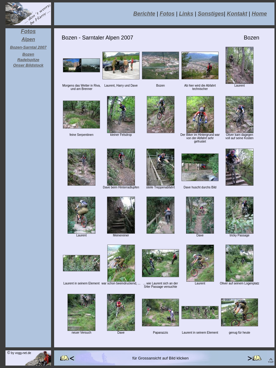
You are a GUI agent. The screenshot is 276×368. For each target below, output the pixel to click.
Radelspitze (28, 59)
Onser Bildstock (28, 65)
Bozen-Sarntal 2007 (28, 47)
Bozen (28, 54)
